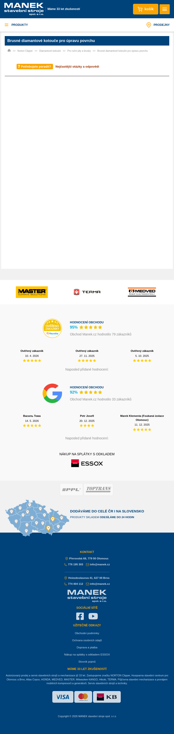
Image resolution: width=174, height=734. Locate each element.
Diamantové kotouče (50, 51)
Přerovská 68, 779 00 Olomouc (87, 558)
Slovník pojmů (86, 661)
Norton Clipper (25, 51)
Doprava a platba (87, 647)
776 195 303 (73, 564)
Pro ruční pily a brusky (79, 51)
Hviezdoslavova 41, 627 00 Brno (86, 577)
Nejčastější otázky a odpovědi (77, 66)
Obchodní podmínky (87, 633)
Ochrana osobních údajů (87, 640)
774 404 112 (73, 583)
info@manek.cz (98, 564)
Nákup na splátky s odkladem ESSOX (87, 654)
